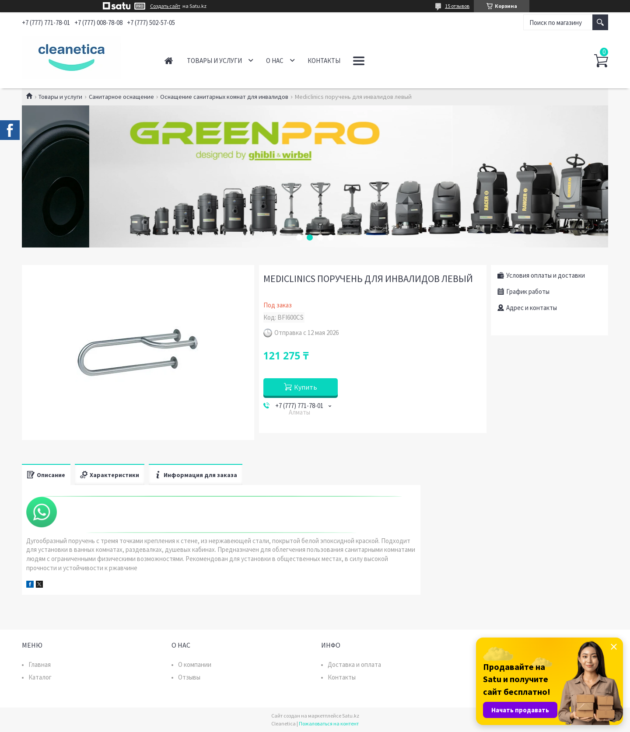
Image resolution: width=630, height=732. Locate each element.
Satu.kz (350, 715)
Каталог (40, 677)
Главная (168, 60)
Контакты (324, 60)
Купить (305, 387)
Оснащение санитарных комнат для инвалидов (224, 97)
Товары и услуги (214, 60)
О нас (275, 60)
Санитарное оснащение (121, 97)
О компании (194, 664)
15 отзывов (457, 6)
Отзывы (189, 677)
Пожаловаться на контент (329, 723)
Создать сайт (165, 6)
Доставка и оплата (354, 664)
